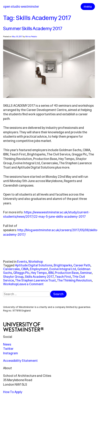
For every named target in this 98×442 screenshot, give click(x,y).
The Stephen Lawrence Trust (35, 280)
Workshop (35, 262)
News (7, 344)
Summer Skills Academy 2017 (32, 28)
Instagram (10, 353)
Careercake (11, 269)
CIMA (25, 269)
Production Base (67, 273)
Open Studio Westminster (21, 7)
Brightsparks (63, 265)
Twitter (8, 349)
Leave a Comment (31, 284)
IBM (50, 273)
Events (22, 262)
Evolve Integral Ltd (62, 269)
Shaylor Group (13, 277)
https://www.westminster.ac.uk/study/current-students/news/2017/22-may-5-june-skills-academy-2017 (46, 214)
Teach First (63, 277)
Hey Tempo (39, 273)
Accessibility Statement (20, 361)
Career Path (81, 265)
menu (88, 7)
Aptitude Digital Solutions (33, 265)
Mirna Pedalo (31, 36)
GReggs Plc (21, 273)
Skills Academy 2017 (39, 277)
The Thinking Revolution (74, 280)
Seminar (86, 273)
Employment (39, 269)
